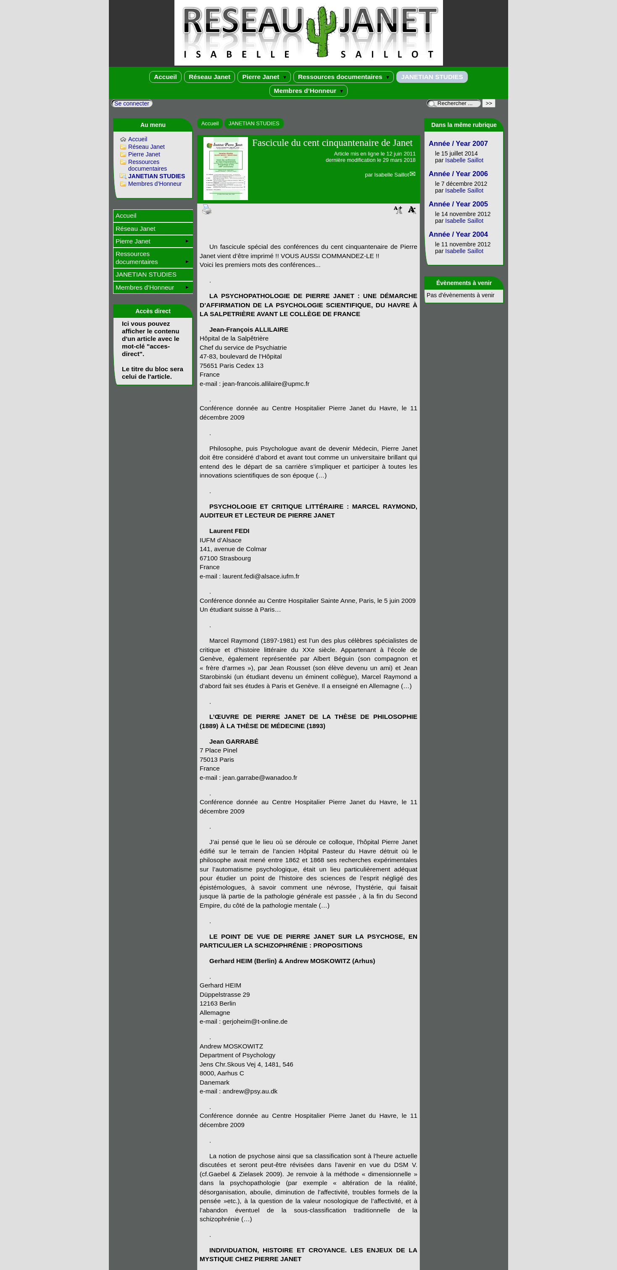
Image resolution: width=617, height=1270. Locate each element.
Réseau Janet (209, 76)
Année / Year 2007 (458, 144)
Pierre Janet (264, 76)
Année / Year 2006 (458, 174)
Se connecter (131, 103)
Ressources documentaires (343, 76)
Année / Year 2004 (458, 234)
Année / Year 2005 (458, 204)
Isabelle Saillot (391, 175)
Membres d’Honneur (308, 90)
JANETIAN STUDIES (432, 76)
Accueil (165, 76)
